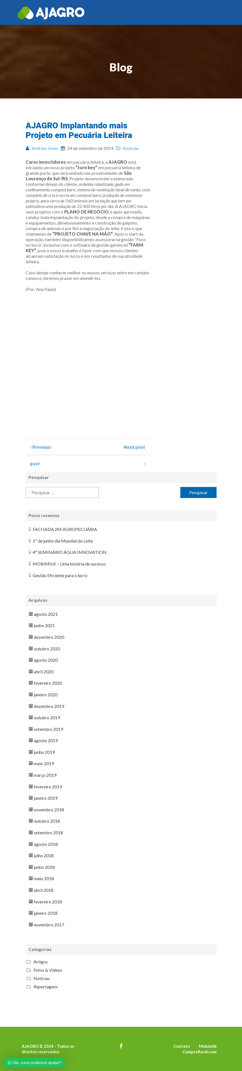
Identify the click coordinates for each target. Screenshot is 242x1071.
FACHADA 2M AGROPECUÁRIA (65, 529)
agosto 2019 (46, 740)
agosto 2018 (46, 844)
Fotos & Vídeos (47, 970)
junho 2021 (44, 625)
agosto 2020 (46, 660)
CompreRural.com (200, 1051)
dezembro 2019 (49, 706)
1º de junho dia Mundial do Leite (63, 540)
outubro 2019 (47, 717)
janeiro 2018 (46, 913)
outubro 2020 (47, 648)
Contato (181, 1046)
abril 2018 (43, 890)
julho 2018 (44, 855)
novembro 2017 (49, 924)
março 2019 (45, 775)
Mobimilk (208, 1046)
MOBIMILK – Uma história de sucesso (69, 563)
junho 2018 (44, 867)
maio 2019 (44, 763)
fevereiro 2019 (48, 786)
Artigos (40, 961)
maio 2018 (44, 878)
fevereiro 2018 (48, 901)
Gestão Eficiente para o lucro (60, 575)
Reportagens (45, 986)
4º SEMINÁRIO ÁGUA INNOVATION (69, 552)
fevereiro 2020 (48, 683)
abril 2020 (43, 671)
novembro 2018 (49, 809)
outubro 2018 (47, 821)
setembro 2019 (48, 729)
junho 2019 (44, 752)
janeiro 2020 (46, 694)
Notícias (41, 978)
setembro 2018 (48, 832)
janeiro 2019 (46, 798)
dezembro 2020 (49, 637)
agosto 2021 (46, 614)
